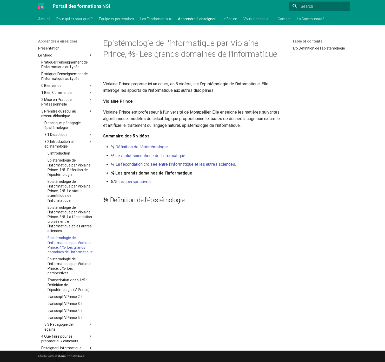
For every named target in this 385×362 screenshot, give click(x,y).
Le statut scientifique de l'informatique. (150, 155)
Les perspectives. (134, 181)
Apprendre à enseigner (197, 19)
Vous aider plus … (257, 19)
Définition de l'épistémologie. (142, 146)
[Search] (319, 6)
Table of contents (307, 41)
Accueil (44, 19)
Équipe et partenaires (116, 19)
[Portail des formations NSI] (41, 6)
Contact (284, 19)
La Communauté (310, 19)
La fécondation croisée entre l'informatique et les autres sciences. (176, 164)
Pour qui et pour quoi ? (74, 19)
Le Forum (229, 19)
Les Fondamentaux (156, 19)
